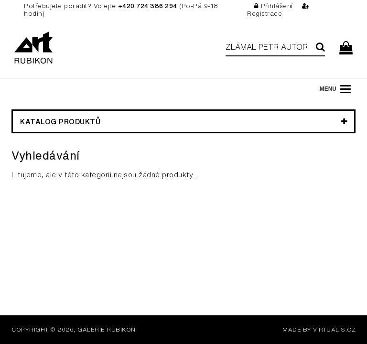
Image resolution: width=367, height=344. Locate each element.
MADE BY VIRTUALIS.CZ (319, 329)
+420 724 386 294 (147, 6)
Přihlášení (273, 6)
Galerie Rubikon (106, 329)
